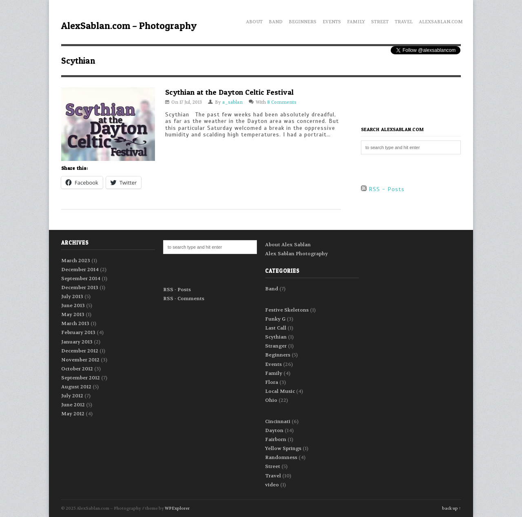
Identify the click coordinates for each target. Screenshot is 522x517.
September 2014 (80, 278)
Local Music (280, 391)
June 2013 (73, 305)
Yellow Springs (283, 448)
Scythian (276, 337)
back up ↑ (451, 508)
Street (380, 20)
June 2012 (73, 404)
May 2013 (72, 314)
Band (276, 20)
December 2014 (80, 269)
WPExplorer (177, 508)
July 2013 (72, 296)
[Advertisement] (408, 101)
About (254, 20)
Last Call (275, 328)
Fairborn (275, 439)
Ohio (271, 400)
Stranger (276, 346)
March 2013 (75, 323)
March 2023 (75, 260)
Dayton (274, 430)
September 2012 (80, 377)
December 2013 (79, 287)
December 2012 (79, 351)
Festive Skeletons (287, 310)
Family (356, 20)
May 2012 (72, 413)
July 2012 (72, 395)
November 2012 (80, 360)
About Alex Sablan (288, 244)
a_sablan (232, 102)
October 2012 (77, 368)
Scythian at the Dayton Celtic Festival (229, 92)
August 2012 (76, 386)
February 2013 (78, 332)
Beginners (302, 20)
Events (332, 20)
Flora (271, 382)
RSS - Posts (383, 189)
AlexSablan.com (441, 20)
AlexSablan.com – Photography (129, 25)
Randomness (281, 457)
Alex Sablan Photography (296, 253)
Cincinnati (277, 421)
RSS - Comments (183, 298)
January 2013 (77, 342)
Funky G (275, 319)
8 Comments (281, 102)
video (272, 484)
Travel (404, 20)
